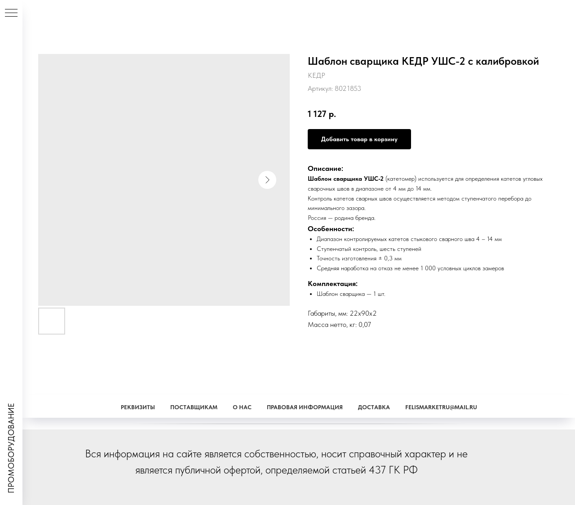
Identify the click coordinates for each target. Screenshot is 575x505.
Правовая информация (305, 407)
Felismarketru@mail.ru (441, 407)
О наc (242, 407)
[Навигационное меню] (11, 13)
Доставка (374, 407)
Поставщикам (193, 407)
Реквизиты (138, 407)
